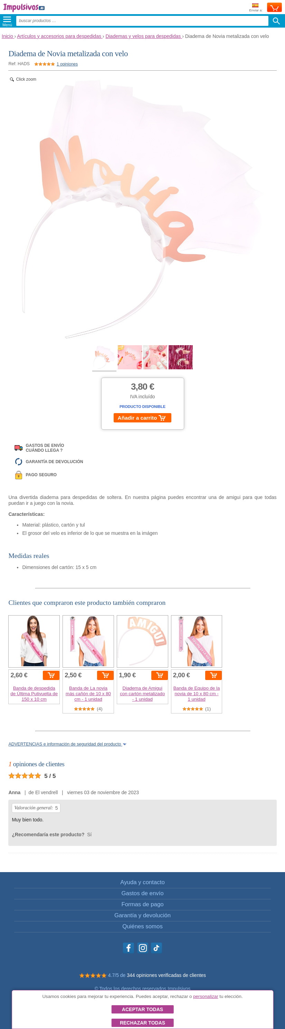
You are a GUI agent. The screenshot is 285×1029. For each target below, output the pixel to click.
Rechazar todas (142, 1023)
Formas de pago (142, 904)
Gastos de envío (142, 893)
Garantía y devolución (142, 915)
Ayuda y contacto (142, 882)
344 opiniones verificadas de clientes (166, 975)
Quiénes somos (142, 926)
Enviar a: (256, 7)
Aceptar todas (142, 1009)
